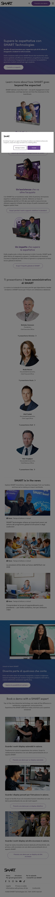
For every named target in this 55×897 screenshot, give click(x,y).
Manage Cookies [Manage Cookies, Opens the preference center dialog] (20, 147)
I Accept (34, 147)
